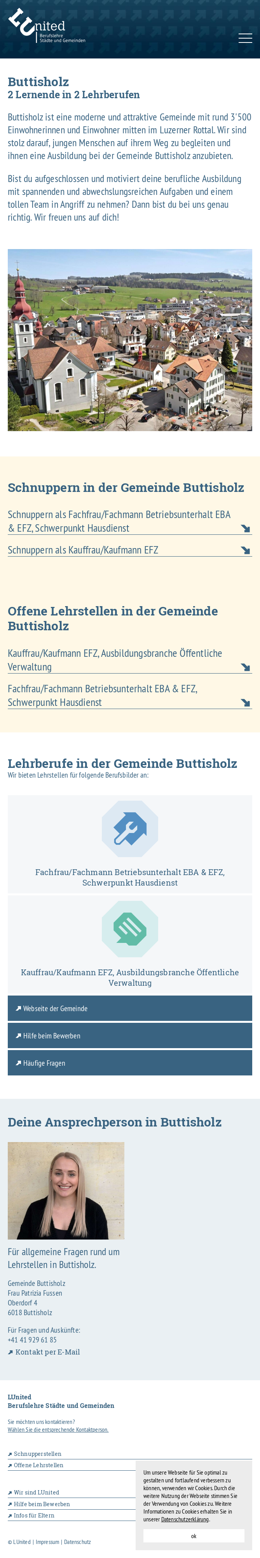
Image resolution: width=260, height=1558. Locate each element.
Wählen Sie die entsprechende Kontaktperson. (58, 1429)
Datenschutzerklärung (185, 1519)
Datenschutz (77, 1542)
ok (193, 1536)
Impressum (47, 1542)
